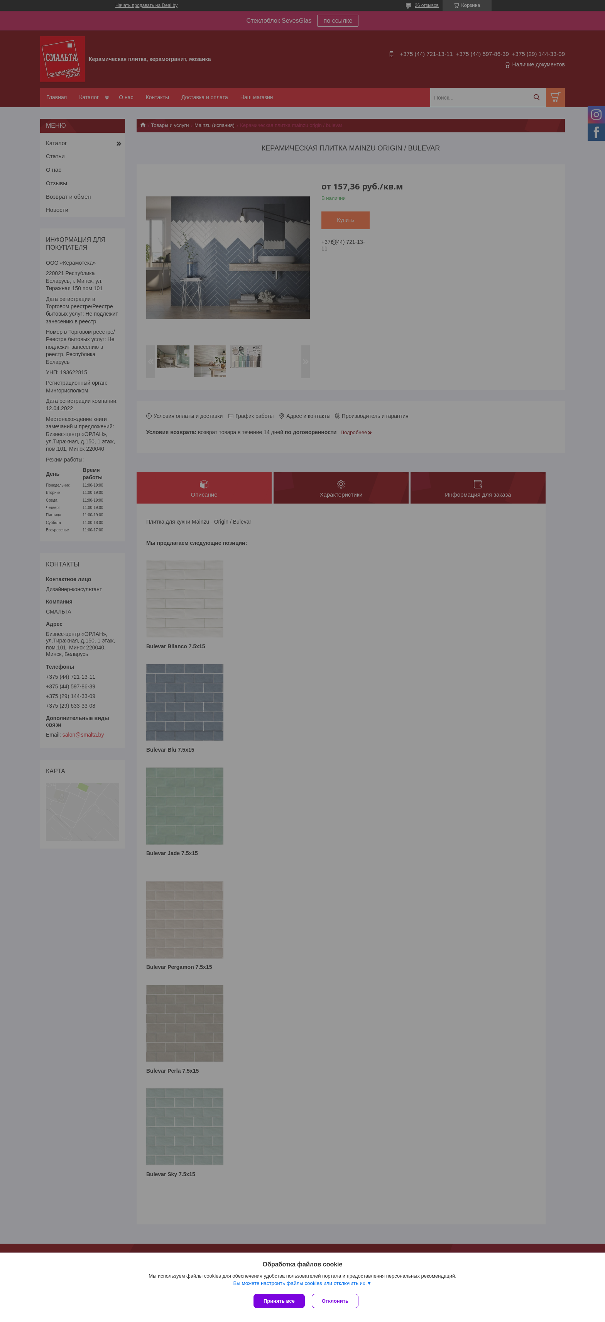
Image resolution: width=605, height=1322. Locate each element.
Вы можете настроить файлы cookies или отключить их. (300, 1284)
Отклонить (336, 1301)
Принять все (279, 1301)
